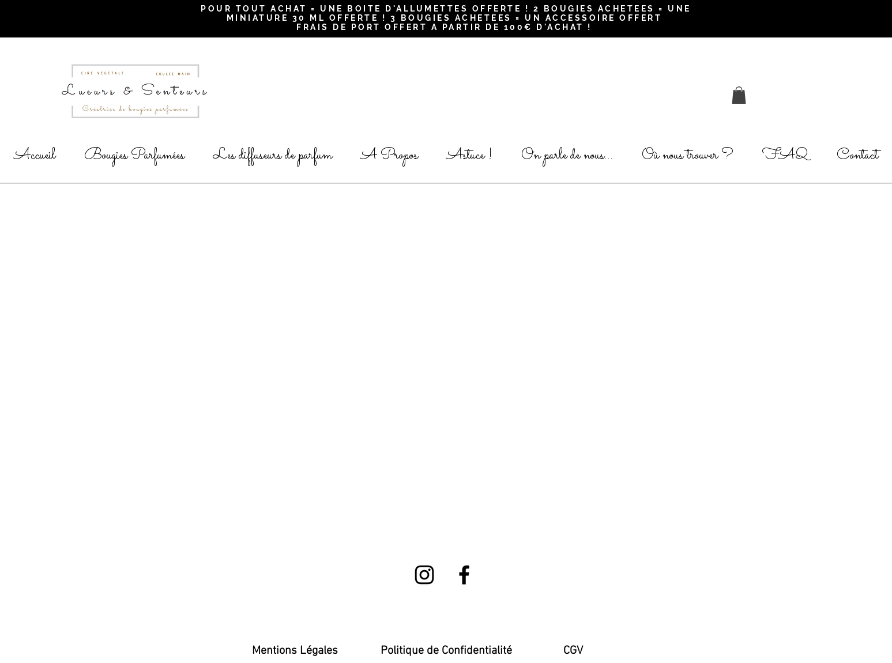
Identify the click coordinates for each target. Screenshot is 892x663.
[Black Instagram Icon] (424, 574)
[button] (739, 95)
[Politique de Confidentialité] (446, 650)
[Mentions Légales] (295, 650)
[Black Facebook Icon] (464, 574)
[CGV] (573, 650)
